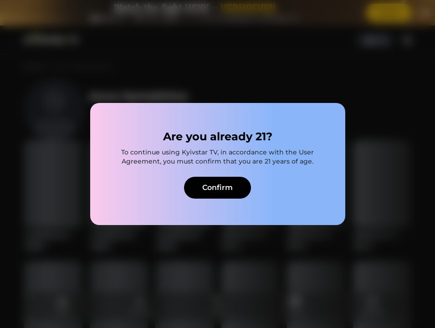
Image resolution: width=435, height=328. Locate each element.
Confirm (217, 187)
